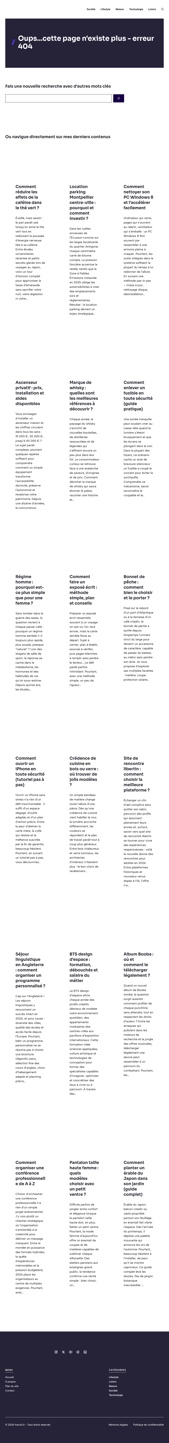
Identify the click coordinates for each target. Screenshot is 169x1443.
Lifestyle (105, 9)
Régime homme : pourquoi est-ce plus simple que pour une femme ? (30, 590)
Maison (120, 9)
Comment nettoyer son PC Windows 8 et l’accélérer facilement (138, 197)
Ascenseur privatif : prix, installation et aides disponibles (30, 393)
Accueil (9, 1377)
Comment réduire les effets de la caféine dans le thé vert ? (29, 197)
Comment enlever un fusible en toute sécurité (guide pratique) (138, 396)
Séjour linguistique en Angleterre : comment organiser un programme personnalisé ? (30, 970)
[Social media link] (56, 1352)
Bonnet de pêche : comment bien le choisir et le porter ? (138, 587)
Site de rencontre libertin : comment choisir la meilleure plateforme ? (137, 774)
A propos (10, 1381)
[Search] (118, 98)
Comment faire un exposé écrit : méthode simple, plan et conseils (83, 590)
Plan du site (11, 1386)
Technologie (136, 9)
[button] (161, 9)
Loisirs (152, 9)
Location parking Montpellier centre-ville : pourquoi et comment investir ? (83, 202)
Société (91, 9)
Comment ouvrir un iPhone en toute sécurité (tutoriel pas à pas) (30, 771)
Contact (9, 1390)
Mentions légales (118, 1424)
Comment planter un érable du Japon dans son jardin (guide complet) (136, 1178)
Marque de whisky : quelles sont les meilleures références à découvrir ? (84, 396)
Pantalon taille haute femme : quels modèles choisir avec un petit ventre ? (84, 1178)
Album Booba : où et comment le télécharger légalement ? (138, 965)
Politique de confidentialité (148, 1424)
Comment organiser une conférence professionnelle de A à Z (30, 1173)
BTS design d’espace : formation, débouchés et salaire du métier (84, 967)
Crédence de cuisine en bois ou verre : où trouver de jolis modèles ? (84, 771)
